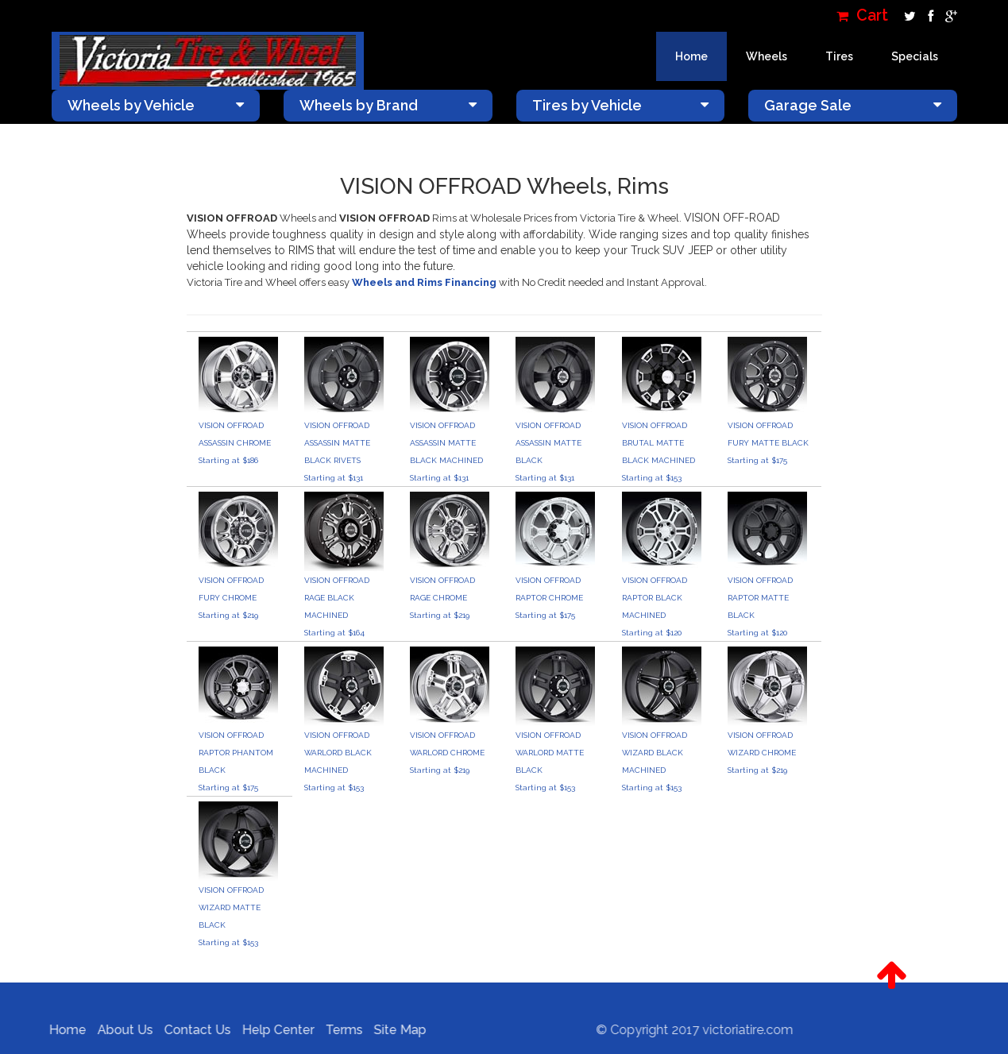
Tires (839, 56)
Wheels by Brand (388, 105)
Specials (914, 56)
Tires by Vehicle (620, 105)
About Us (120, 1029)
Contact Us (192, 1029)
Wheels (766, 56)
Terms (338, 1029)
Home (691, 56)
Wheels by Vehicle (156, 105)
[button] (891, 975)
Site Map (395, 1029)
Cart (862, 15)
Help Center (273, 1029)
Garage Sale (852, 105)
